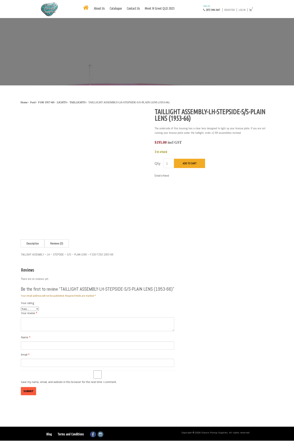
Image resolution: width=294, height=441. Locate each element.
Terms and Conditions (70, 434)
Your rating (27, 303)
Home (24, 102)
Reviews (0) (56, 243)
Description (32, 243)
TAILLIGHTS (78, 102)
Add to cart (189, 163)
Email (25, 354)
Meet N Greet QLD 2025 (160, 8)
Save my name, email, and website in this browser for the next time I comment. (69, 382)
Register (229, 10)
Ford (32, 102)
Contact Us (133, 8)
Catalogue (116, 8)
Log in (242, 10)
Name (26, 337)
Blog (49, 434)
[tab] (32, 243)
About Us (99, 8)
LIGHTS (62, 102)
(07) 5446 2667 (211, 7)
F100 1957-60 (46, 102)
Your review (29, 313)
